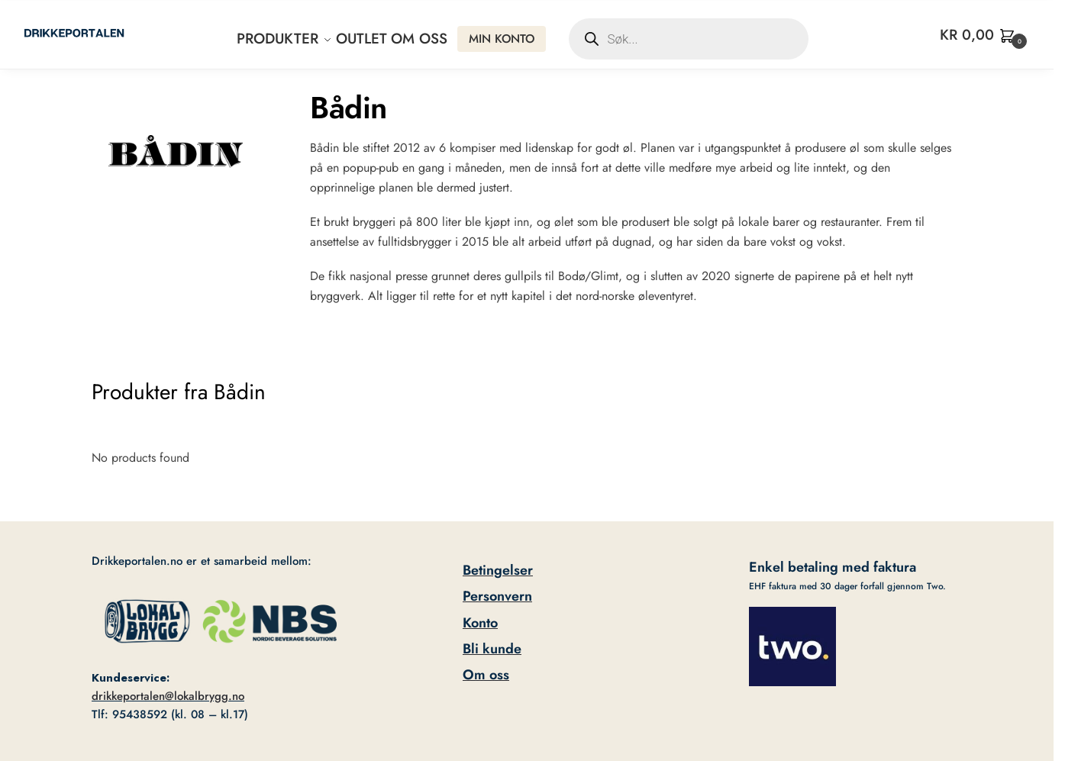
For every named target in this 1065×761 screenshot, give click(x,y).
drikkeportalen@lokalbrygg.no (168, 696)
